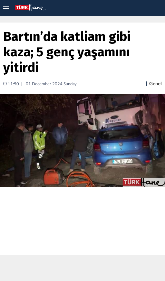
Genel (155, 83)
